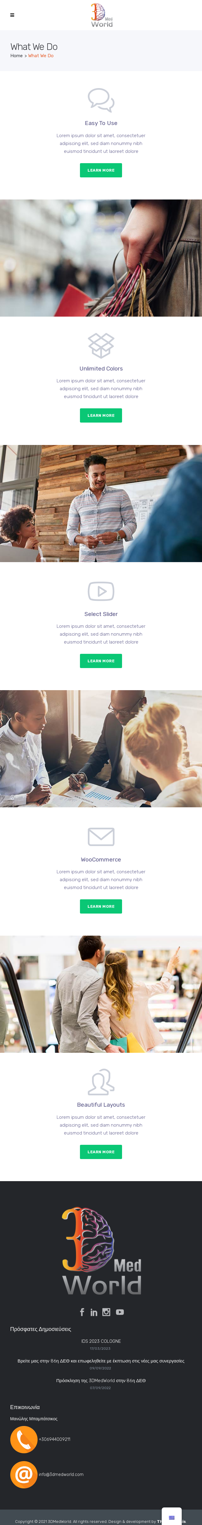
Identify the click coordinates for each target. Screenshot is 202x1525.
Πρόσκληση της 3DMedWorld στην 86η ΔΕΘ (101, 1380)
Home (16, 55)
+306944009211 (54, 1439)
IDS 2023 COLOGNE (101, 1341)
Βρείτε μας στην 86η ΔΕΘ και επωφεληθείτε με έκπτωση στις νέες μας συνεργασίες (101, 1361)
